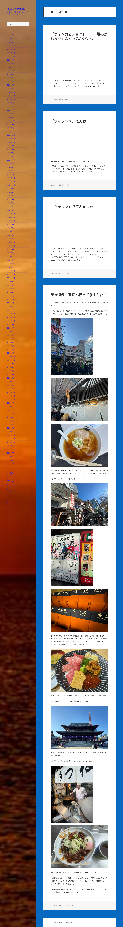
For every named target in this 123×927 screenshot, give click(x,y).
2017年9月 (10, 364)
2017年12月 (11, 357)
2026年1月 (10, 46)
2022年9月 (10, 189)
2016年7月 (10, 410)
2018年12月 (11, 314)
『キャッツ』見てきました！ (74, 206)
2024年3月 (10, 124)
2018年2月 (10, 349)
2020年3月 (10, 260)
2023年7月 (10, 153)
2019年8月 (10, 285)
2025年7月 (10, 67)
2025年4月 (10, 78)
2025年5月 (10, 74)
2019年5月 (10, 296)
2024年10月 (11, 99)
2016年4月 (10, 421)
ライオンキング (87, 881)
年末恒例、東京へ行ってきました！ (79, 294)
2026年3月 (10, 39)
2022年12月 (11, 178)
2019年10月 (11, 278)
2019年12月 (11, 271)
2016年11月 (11, 396)
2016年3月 (10, 424)
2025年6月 (10, 71)
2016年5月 (10, 417)
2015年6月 (10, 457)
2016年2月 (10, 428)
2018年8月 (10, 328)
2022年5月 (10, 203)
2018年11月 (11, 317)
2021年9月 (10, 224)
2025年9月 (10, 60)
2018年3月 (10, 346)
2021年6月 (10, 228)
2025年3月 (10, 81)
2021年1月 (10, 239)
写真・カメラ (11, 481)
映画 (8, 488)
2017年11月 (11, 360)
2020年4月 (10, 256)
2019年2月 (10, 307)
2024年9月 (10, 103)
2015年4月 (10, 464)
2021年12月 (11, 214)
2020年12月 (11, 242)
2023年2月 (10, 171)
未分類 (9, 492)
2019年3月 (10, 303)
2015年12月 (11, 435)
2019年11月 (11, 274)
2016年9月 (10, 403)
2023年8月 (10, 149)
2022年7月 (10, 196)
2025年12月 (11, 49)
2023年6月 (10, 156)
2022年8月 (10, 192)
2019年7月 (10, 289)
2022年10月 (11, 185)
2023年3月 (10, 167)
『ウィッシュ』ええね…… (72, 121)
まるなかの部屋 (16, 8)
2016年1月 (10, 432)
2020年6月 (10, 249)
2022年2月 (10, 210)
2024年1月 (10, 131)
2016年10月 (11, 399)
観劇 (8, 495)
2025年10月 (11, 56)
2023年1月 (10, 174)
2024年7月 (10, 110)
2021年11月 (11, 217)
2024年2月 (10, 128)
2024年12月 (11, 92)
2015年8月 (10, 449)
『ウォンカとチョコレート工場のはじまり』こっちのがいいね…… (79, 36)
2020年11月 (11, 246)
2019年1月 (10, 310)
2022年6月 (10, 199)
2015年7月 (10, 453)
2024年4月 (10, 121)
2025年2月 (10, 85)
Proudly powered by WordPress (61, 922)
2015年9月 (10, 446)
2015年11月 (11, 439)
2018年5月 (10, 339)
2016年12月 (11, 392)
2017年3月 (10, 382)
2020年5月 (10, 253)
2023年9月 (10, 146)
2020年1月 (10, 267)
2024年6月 (10, 114)
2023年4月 (10, 164)
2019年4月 (10, 299)
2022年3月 (10, 206)
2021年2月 (10, 235)
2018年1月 (10, 353)
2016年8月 (10, 407)
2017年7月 (10, 371)
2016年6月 (10, 414)
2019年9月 (10, 282)
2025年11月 (11, 53)
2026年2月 (10, 42)
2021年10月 (11, 221)
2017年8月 (10, 367)
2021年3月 (10, 231)
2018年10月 (11, 321)
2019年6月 (10, 292)
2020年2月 (10, 264)
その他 (9, 477)
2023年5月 (10, 160)
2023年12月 (11, 135)
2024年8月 (10, 106)
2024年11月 (11, 96)
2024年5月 (10, 117)
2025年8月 (10, 64)
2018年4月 (10, 342)
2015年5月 (10, 460)
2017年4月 (10, 378)
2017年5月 (10, 374)
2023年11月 (11, 139)
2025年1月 (10, 89)
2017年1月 (10, 389)
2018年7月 (10, 332)
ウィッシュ (84, 166)
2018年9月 (10, 324)
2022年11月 (11, 181)
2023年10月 (11, 142)
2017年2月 (10, 385)
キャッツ (102, 248)
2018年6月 (10, 335)
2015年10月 (11, 442)
